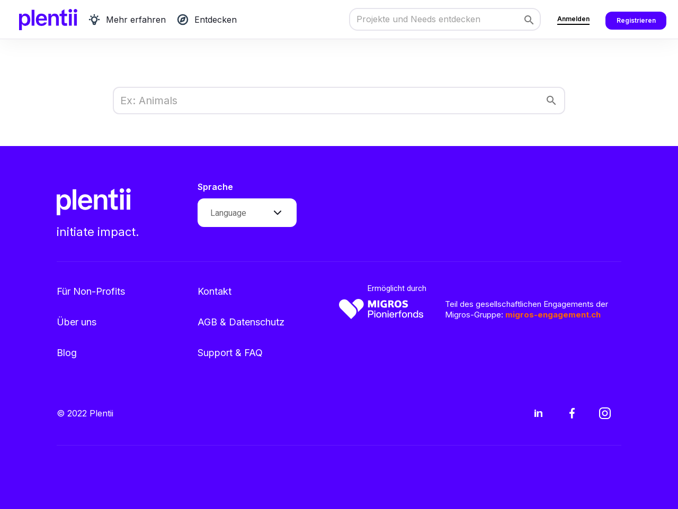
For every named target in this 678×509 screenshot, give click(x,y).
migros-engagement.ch (553, 315)
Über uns (76, 322)
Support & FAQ (230, 352)
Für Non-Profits (91, 291)
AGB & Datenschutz (241, 322)
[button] (247, 212)
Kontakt (214, 291)
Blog (67, 352)
